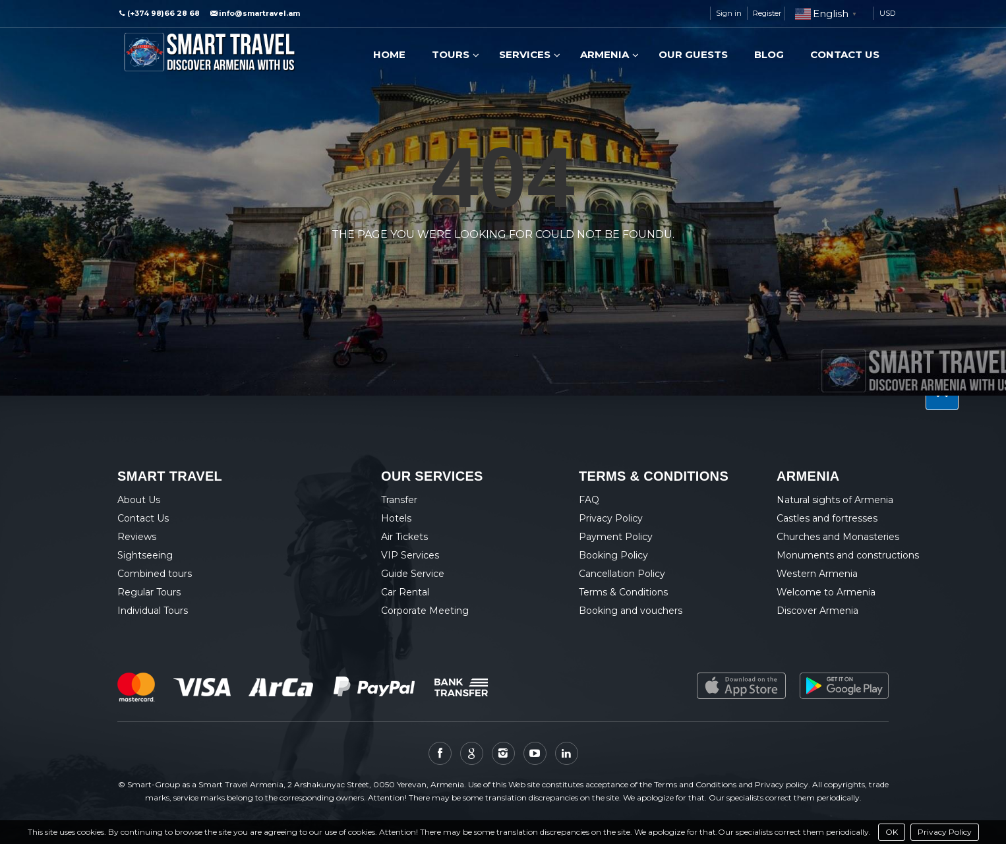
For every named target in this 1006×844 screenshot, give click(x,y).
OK (891, 832)
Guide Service (412, 574)
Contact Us (143, 518)
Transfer (399, 500)
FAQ (589, 500)
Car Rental (405, 592)
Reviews (136, 537)
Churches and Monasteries (838, 537)
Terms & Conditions (623, 592)
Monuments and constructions (848, 555)
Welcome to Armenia (826, 592)
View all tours (555, 266)
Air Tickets (404, 537)
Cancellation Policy (622, 574)
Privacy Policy (945, 832)
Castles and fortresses (827, 518)
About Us (138, 500)
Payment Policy (616, 537)
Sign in (729, 13)
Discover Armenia (817, 611)
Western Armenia (817, 574)
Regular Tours (149, 592)
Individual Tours (152, 611)
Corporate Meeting (425, 611)
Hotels (396, 518)
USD (887, 13)
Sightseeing (145, 555)
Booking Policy (613, 555)
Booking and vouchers (630, 611)
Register (767, 13)
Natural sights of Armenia (835, 500)
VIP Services (410, 555)
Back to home (448, 266)
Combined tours (154, 574)
